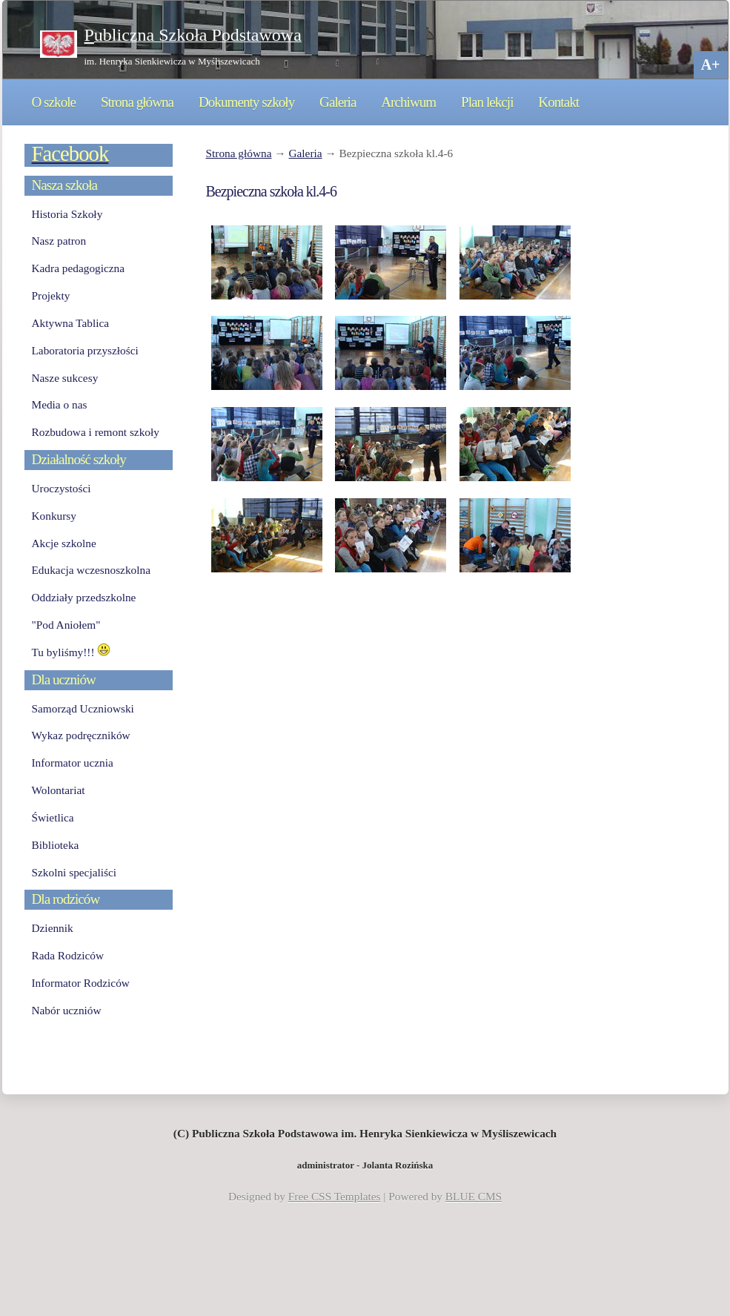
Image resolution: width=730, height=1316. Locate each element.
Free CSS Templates (334, 1196)
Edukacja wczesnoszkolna (91, 569)
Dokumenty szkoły (246, 102)
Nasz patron (59, 240)
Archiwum (408, 102)
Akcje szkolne (64, 543)
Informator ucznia (72, 762)
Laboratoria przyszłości (85, 350)
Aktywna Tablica (71, 323)
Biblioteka (55, 845)
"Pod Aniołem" (66, 624)
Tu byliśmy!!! (71, 652)
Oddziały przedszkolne (84, 597)
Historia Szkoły (67, 214)
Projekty (51, 295)
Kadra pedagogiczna (78, 268)
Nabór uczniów (67, 1010)
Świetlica (53, 817)
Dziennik (52, 928)
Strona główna (137, 102)
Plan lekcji (487, 102)
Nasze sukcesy (65, 377)
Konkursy (54, 515)
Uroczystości (61, 488)
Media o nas (59, 404)
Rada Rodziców (68, 955)
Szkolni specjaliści (74, 872)
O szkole (54, 102)
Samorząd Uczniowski (83, 708)
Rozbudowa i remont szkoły (95, 432)
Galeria (337, 102)
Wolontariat (58, 790)
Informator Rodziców (81, 982)
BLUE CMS (473, 1196)
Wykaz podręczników (81, 735)
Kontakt (558, 102)
